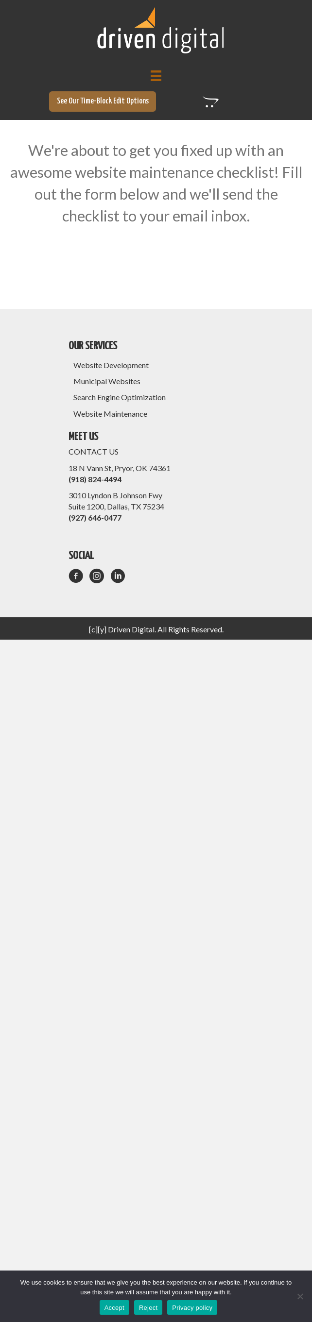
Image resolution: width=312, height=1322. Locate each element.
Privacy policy (192, 1307)
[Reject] (300, 1296)
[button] (102, 101)
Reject (148, 1307)
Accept (114, 1307)
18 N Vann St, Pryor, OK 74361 (120, 468)
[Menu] (156, 75)
